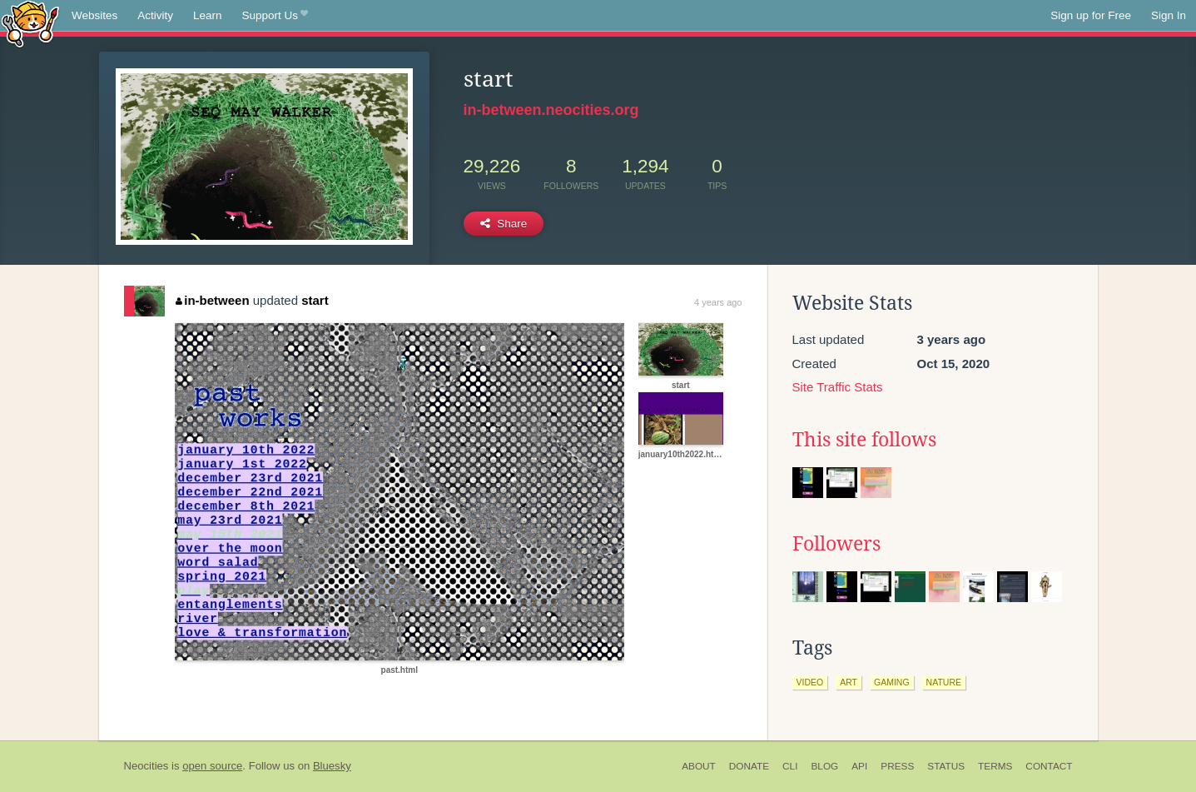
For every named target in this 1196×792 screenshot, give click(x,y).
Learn (207, 15)
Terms (995, 766)
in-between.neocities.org (551, 110)
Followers (836, 544)
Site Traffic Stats (837, 387)
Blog (824, 766)
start (315, 300)
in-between (213, 300)
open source (212, 766)
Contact (1048, 766)
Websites (94, 15)
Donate (749, 766)
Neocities (146, 766)
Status (946, 766)
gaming (892, 682)
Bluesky (332, 766)
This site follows (864, 440)
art (848, 682)
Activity (155, 15)
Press (897, 766)
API (859, 766)
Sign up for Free (1090, 15)
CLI (789, 766)
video (810, 682)
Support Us (275, 15)
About (699, 766)
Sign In (1168, 15)
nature (943, 682)
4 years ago (718, 302)
